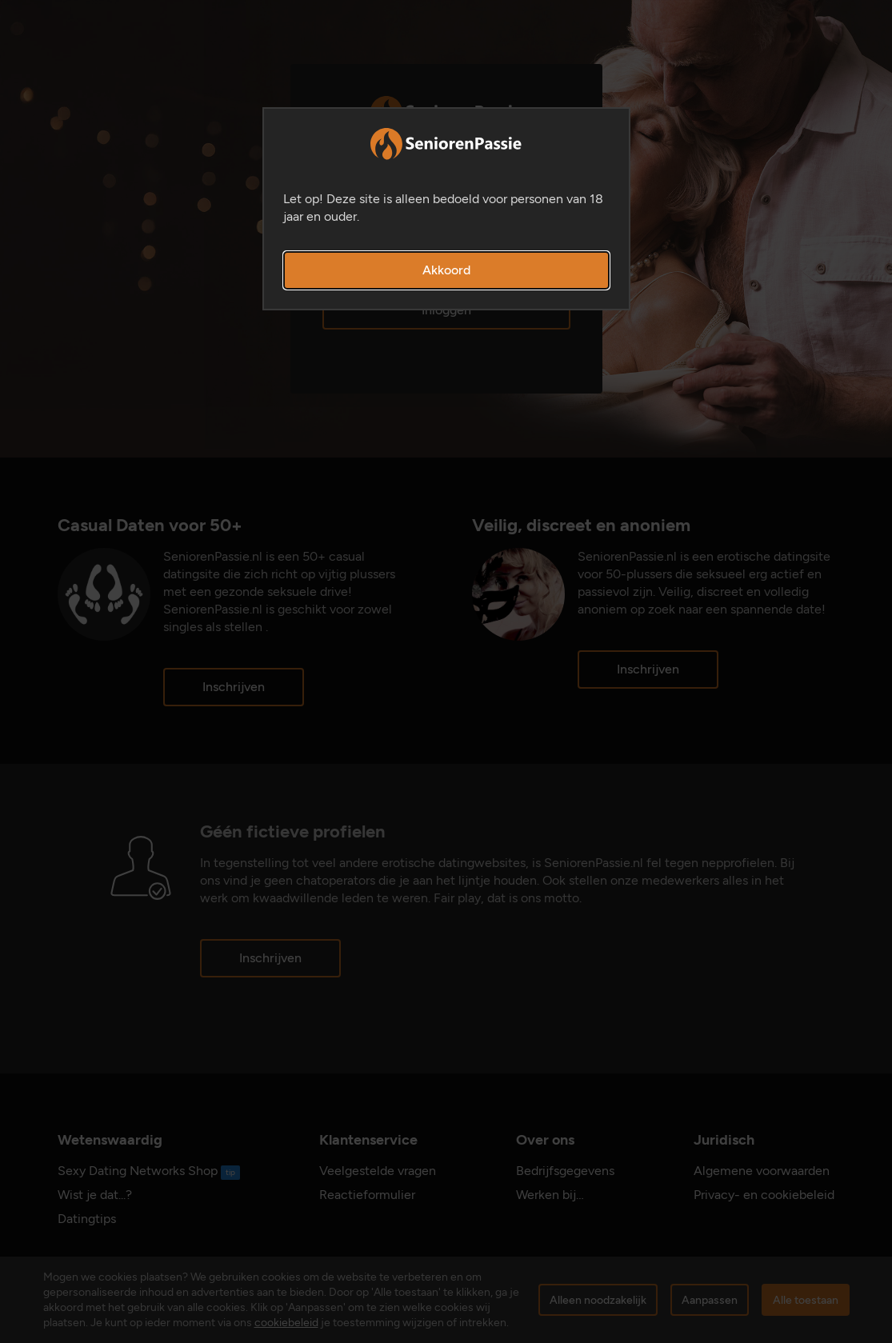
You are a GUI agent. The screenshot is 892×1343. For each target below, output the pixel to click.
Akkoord (446, 270)
